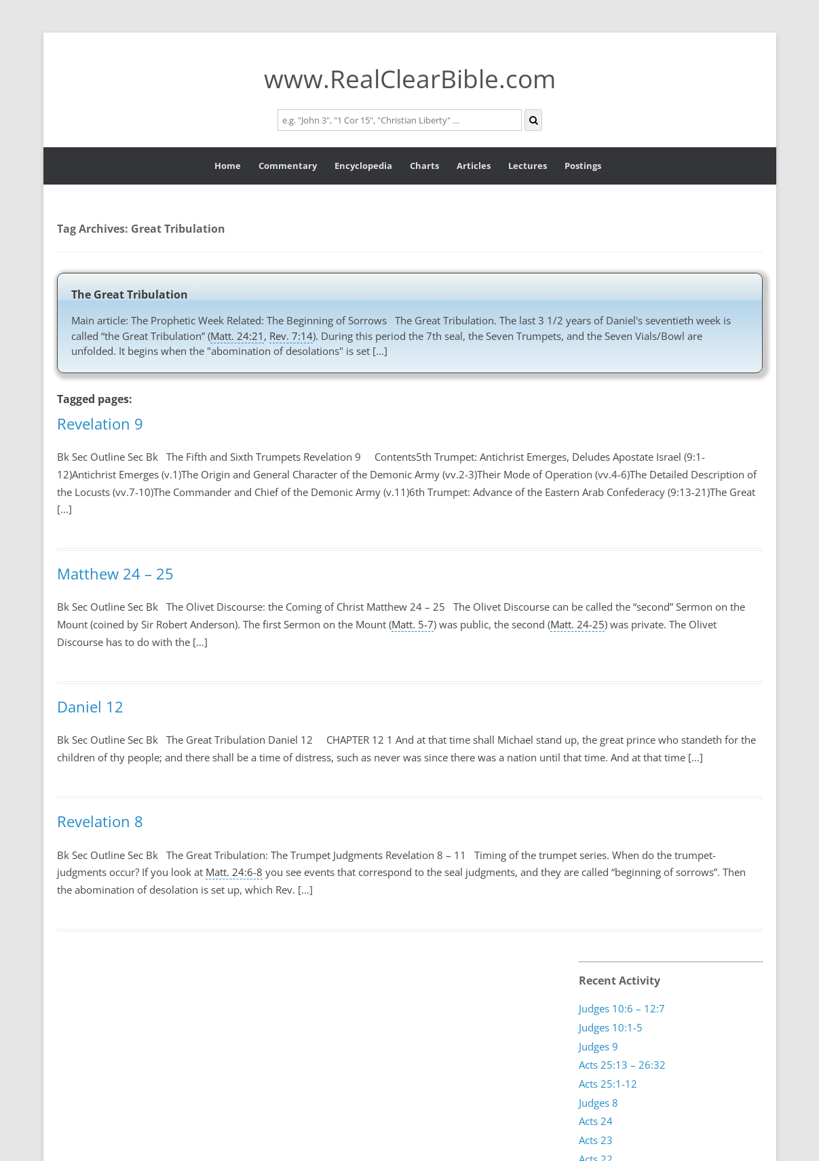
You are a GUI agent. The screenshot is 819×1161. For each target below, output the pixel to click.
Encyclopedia (363, 165)
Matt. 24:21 (237, 336)
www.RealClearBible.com (410, 78)
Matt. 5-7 (413, 624)
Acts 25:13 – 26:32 (622, 1064)
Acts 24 (596, 1121)
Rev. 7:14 (291, 336)
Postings (583, 165)
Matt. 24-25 (577, 624)
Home (227, 165)
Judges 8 (598, 1102)
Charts (424, 165)
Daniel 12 (90, 706)
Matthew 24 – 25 (115, 573)
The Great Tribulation (129, 294)
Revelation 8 (100, 821)
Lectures (527, 165)
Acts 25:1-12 (608, 1083)
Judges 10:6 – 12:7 (622, 1008)
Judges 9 (598, 1045)
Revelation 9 (100, 423)
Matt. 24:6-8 (234, 872)
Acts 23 (596, 1140)
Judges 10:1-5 (611, 1026)
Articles (474, 165)
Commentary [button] (288, 165)
